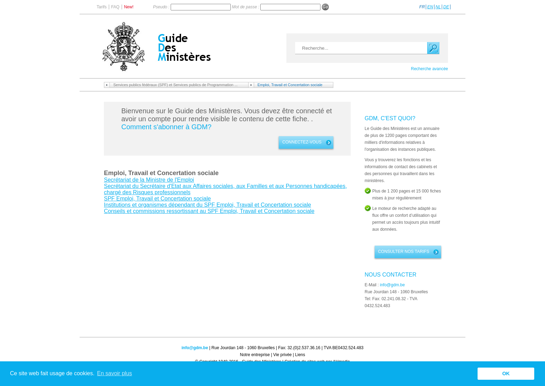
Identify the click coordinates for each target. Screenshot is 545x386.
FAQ (115, 7)
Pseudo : (162, 7)
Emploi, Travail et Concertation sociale (290, 85)
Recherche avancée (429, 68)
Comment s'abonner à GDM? (166, 127)
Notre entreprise (255, 354)
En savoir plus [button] (114, 373)
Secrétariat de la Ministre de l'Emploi (149, 180)
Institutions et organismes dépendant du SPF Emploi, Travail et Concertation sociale (207, 205)
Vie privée (282, 354)
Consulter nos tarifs (403, 251)
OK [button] (506, 373)
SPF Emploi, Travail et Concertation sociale (157, 199)
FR (422, 7)
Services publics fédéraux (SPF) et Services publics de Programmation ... (175, 85)
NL (438, 7)
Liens (300, 354)
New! (128, 7)
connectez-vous (302, 142)
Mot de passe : (246, 7)
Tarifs (102, 7)
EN (430, 7)
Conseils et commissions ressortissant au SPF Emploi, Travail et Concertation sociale (209, 211)
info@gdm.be (392, 284)
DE (446, 7)
